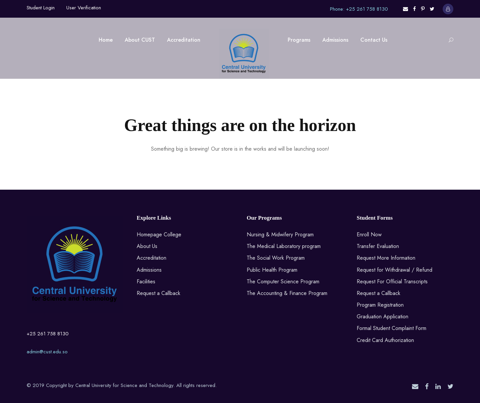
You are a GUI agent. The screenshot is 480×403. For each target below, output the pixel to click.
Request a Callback (158, 293)
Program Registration (380, 305)
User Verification (83, 7)
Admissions (335, 40)
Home (106, 40)
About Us (147, 246)
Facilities (146, 281)
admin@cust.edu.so (47, 351)
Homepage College (159, 234)
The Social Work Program (276, 258)
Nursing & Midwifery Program (280, 234)
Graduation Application (382, 316)
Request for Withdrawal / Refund (394, 270)
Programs (299, 40)
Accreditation (183, 40)
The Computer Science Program (283, 281)
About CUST (140, 40)
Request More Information (386, 258)
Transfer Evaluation (378, 246)
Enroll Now (369, 234)
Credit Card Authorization (385, 340)
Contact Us (373, 40)
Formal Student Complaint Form (391, 328)
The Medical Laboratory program (284, 246)
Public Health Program (272, 270)
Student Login (41, 7)
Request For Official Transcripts (392, 281)
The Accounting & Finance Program (287, 293)
